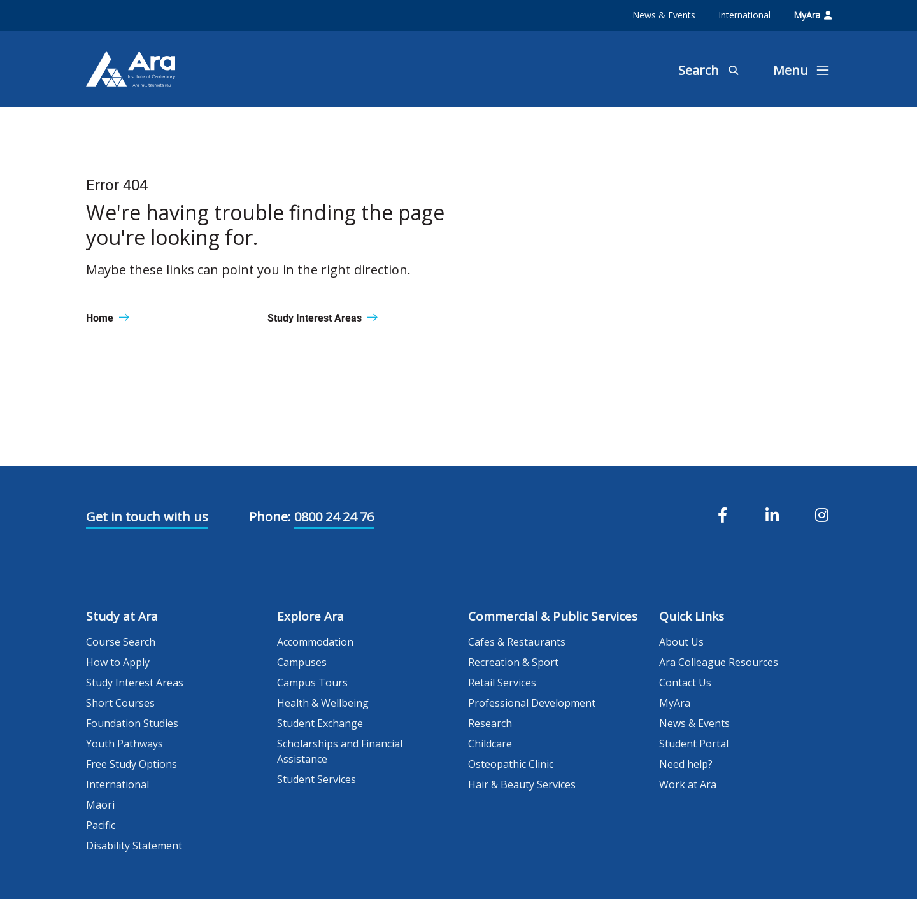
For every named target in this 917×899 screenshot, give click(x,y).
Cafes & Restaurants (516, 642)
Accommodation (315, 642)
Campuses (302, 662)
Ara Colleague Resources (718, 662)
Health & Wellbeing (323, 703)
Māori (100, 805)
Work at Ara (687, 784)
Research (490, 723)
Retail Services (502, 683)
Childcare (490, 744)
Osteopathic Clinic (510, 764)
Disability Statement (134, 846)
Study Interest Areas (134, 683)
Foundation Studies (132, 723)
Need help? (686, 764)
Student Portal (694, 744)
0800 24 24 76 (334, 516)
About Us (681, 642)
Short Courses (120, 703)
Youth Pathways (124, 744)
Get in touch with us (147, 516)
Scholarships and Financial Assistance (339, 751)
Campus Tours (312, 683)
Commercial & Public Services (552, 616)
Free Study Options (131, 764)
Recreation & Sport (513, 662)
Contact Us (685, 683)
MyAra (812, 15)
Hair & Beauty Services (522, 784)
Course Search (120, 642)
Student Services (316, 779)
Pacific (100, 825)
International (744, 15)
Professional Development (531, 703)
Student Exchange (320, 723)
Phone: (270, 516)
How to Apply (118, 662)
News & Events (663, 15)
